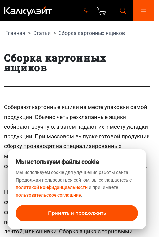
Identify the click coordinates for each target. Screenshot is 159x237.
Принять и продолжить (77, 213)
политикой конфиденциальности (52, 187)
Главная (15, 33)
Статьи (42, 33)
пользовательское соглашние (48, 195)
